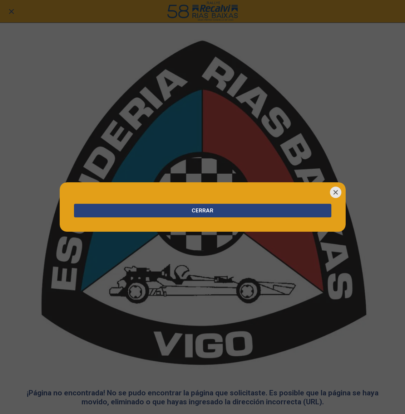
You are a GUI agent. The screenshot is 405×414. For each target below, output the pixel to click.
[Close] (335, 192)
